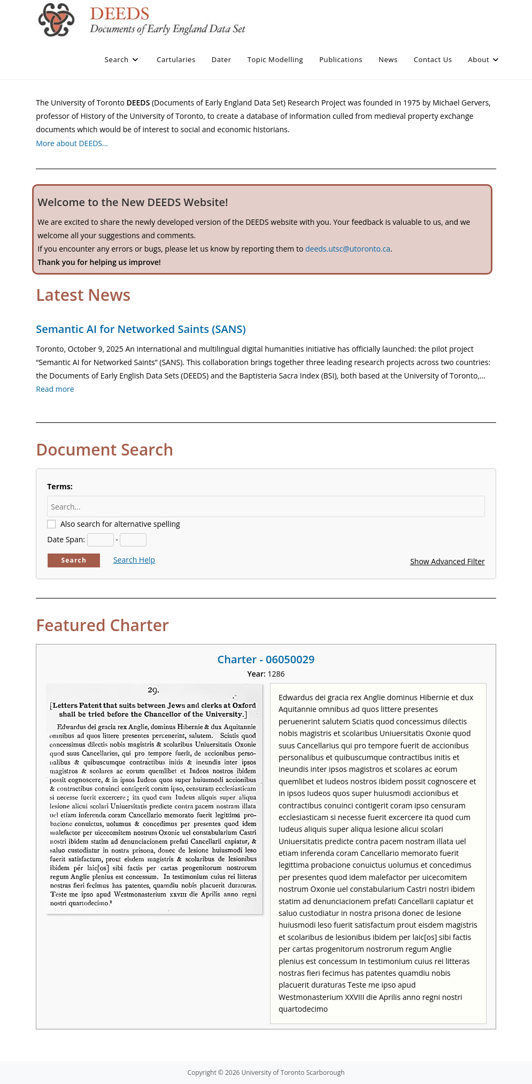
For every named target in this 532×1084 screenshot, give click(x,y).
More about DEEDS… (72, 143)
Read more (55, 389)
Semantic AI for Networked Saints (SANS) (140, 329)
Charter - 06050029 (266, 659)
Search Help (134, 560)
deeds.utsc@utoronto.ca (347, 249)
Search (74, 560)
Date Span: (66, 539)
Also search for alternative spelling (120, 524)
